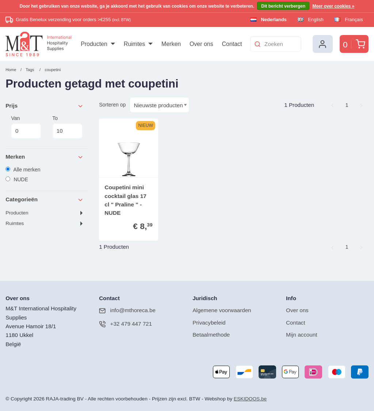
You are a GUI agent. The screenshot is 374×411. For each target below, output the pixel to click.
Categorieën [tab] (44, 199)
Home (10, 69)
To (67, 127)
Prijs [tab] (44, 105)
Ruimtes (14, 223)
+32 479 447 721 (125, 324)
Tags (30, 69)
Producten (16, 213)
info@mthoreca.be (127, 310)
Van (26, 127)
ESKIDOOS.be (250, 399)
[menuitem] (97, 44)
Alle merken (22, 169)
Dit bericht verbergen (283, 6)
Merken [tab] (44, 157)
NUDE (16, 179)
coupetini (53, 69)
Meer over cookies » (333, 6)
